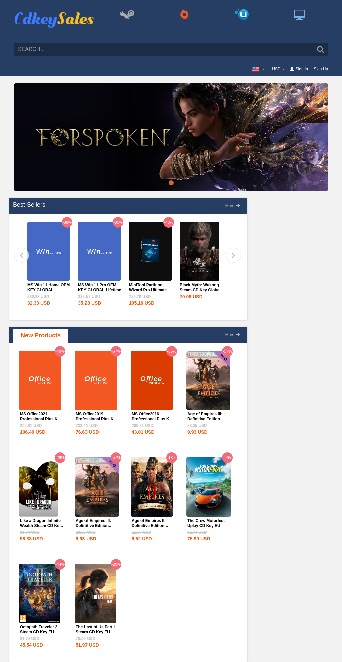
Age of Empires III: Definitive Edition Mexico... (204, 419)
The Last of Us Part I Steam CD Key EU (95, 629)
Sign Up (321, 69)
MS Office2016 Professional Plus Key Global (153, 419)
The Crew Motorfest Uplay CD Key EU (206, 523)
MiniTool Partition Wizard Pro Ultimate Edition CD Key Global (150, 290)
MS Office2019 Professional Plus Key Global (97, 419)
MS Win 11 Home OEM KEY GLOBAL (48, 287)
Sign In (302, 69)
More (232, 205)
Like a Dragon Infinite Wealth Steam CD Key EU (40, 525)
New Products (41, 335)
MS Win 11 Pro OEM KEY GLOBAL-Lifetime (99, 287)
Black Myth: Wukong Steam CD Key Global (200, 287)
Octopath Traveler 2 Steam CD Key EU (38, 629)
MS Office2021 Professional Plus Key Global (41, 419)
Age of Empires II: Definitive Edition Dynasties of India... (150, 525)
